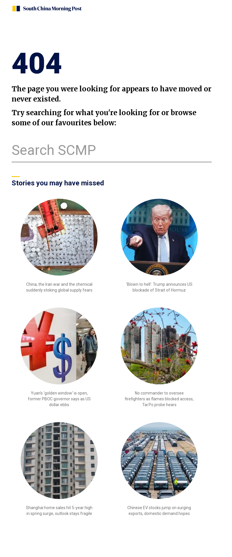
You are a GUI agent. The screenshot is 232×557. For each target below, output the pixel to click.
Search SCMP (54, 150)
